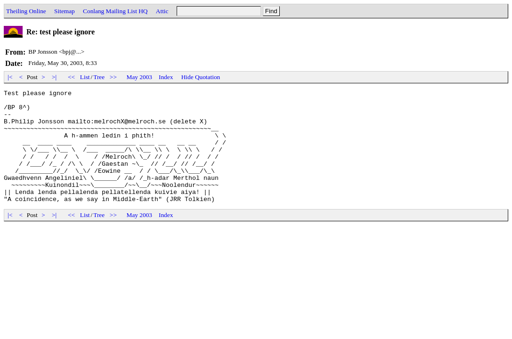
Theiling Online (26, 11)
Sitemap (64, 11)
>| (54, 77)
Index (166, 77)
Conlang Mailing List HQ (115, 11)
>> (113, 77)
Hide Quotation (200, 77)
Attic (162, 11)
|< (10, 77)
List (85, 77)
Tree (99, 77)
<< (71, 77)
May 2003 (139, 77)
